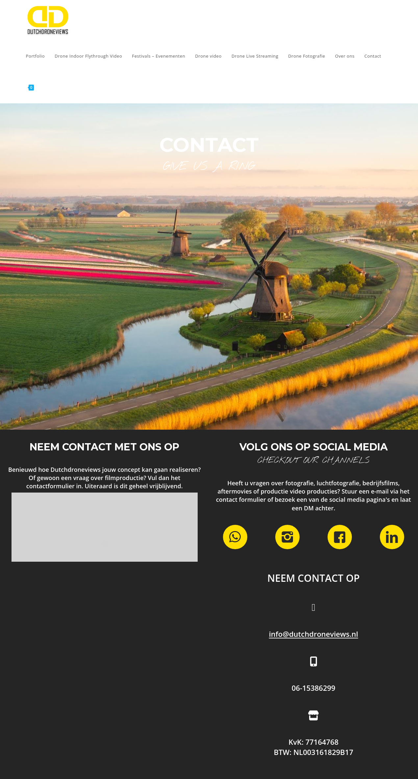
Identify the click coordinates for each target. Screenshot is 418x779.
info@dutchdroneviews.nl (313, 634)
